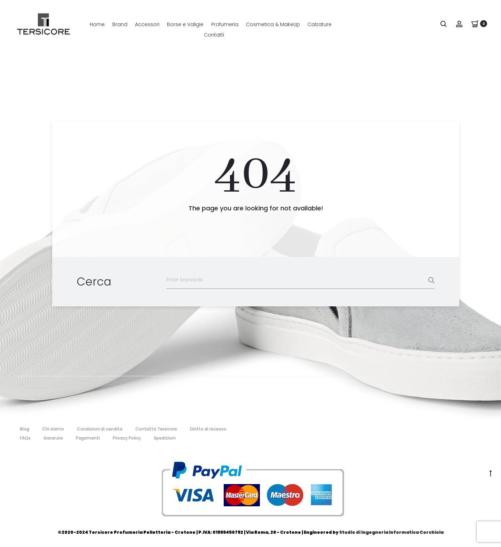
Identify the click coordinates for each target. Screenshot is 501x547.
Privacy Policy (127, 438)
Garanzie (53, 438)
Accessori (147, 24)
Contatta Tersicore (156, 429)
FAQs (25, 438)
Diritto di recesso (208, 429)
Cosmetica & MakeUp (273, 24)
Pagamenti (88, 438)
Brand (119, 24)
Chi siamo (53, 429)
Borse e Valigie (185, 24)
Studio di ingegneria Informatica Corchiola (391, 532)
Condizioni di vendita (99, 429)
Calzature (320, 24)
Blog (24, 429)
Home (97, 24)
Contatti (214, 34)
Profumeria (224, 24)
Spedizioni (165, 438)
